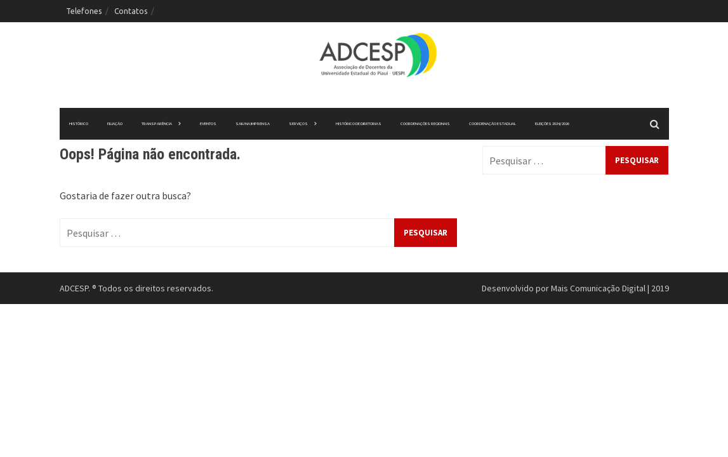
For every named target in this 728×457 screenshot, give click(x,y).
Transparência (157, 123)
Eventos (208, 123)
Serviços (298, 123)
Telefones (84, 11)
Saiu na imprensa (252, 123)
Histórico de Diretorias (358, 123)
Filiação (114, 123)
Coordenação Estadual (492, 123)
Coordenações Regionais (425, 123)
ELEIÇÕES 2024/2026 (552, 123)
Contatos (130, 11)
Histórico (78, 123)
